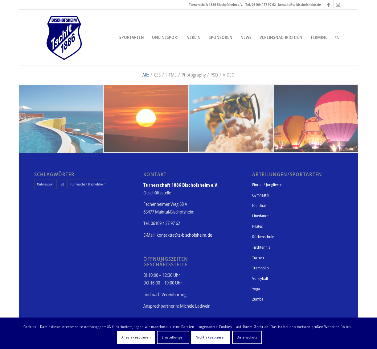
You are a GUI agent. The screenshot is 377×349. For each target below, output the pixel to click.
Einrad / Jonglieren (267, 184)
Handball (259, 205)
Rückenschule (263, 236)
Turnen (258, 257)
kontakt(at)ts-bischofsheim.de (184, 235)
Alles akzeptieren (135, 337)
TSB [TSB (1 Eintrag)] (61, 184)
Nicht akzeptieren (211, 337)
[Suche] (337, 37)
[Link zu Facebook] (328, 4)
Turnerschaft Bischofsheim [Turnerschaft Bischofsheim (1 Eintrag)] (88, 184)
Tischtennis (261, 247)
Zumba (257, 299)
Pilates (257, 226)
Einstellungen (173, 337)
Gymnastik (260, 195)
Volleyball (260, 278)
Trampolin (260, 268)
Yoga (256, 289)
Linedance (260, 215)
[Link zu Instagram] (338, 4)
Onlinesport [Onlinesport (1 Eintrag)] (45, 184)
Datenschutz (247, 337)
